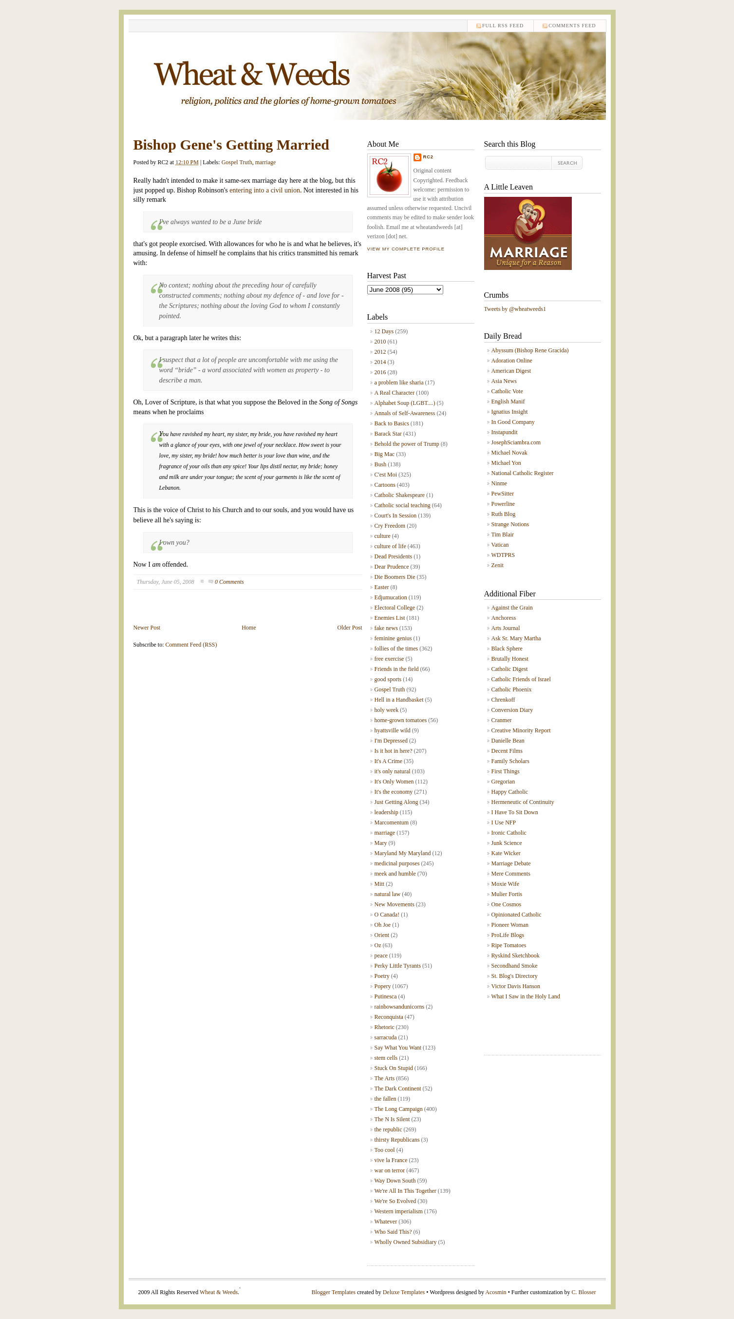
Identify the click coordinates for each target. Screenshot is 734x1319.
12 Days (384, 331)
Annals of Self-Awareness (405, 413)
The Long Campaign (399, 1109)
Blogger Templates (333, 1292)
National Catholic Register (522, 473)
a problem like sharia (399, 382)
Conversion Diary (512, 710)
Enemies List (390, 617)
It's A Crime (389, 761)
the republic (388, 1129)
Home (249, 627)
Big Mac (385, 454)
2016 (380, 372)
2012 (380, 351)
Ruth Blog (503, 514)
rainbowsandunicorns (400, 1006)
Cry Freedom (390, 525)
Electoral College (395, 607)
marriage (265, 162)
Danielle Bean (508, 740)
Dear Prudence (392, 566)
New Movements (394, 904)
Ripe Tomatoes (509, 945)
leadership (386, 812)
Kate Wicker (506, 853)
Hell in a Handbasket (399, 699)
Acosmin (495, 1292)
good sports (388, 679)
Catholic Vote (507, 391)
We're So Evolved (395, 1201)
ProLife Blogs (508, 935)
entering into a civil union (264, 190)
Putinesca (386, 996)
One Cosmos (506, 904)
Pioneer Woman (509, 924)
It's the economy (394, 791)
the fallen (385, 1098)
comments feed (572, 25)
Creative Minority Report (521, 730)
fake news (386, 628)
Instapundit (504, 432)
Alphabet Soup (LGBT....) (405, 403)
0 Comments (229, 581)
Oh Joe (383, 924)
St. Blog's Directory (514, 976)
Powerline (503, 503)
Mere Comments (510, 873)
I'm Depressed (391, 740)
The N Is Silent (392, 1119)
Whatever (386, 1221)
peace (381, 955)
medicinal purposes (397, 863)
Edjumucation (391, 597)
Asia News (504, 381)
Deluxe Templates (404, 1292)
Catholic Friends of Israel (521, 679)
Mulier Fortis (507, 894)
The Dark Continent (398, 1088)
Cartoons (385, 484)
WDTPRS (503, 555)
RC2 (428, 156)
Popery (383, 986)
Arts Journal (505, 628)
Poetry (382, 976)
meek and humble (395, 873)
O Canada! (387, 914)
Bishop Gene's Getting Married (231, 144)
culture (383, 536)
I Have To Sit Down (514, 812)
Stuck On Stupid (394, 1068)
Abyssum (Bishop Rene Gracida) (530, 350)
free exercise (389, 658)
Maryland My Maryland (403, 853)
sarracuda (386, 1037)
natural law (388, 894)
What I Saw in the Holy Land (525, 996)
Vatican (500, 544)
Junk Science (506, 843)
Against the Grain (512, 607)
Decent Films (507, 750)
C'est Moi (386, 474)
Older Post (350, 627)
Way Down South (395, 1180)
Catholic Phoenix (511, 689)
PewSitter (502, 493)
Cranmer (501, 720)
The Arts (385, 1078)
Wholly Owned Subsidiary (406, 1242)
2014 (380, 362)
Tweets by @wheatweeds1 (515, 309)
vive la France (391, 1160)
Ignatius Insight (509, 411)
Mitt (380, 883)
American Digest (511, 370)
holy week (387, 710)
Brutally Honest (509, 658)
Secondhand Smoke (514, 965)
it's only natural (393, 771)
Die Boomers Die (395, 576)
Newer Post (147, 627)
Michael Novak (509, 452)
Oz (378, 945)
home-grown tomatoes (401, 720)
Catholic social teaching (403, 505)
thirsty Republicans (397, 1139)
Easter (382, 587)
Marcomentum (392, 822)
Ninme (499, 483)
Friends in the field (397, 669)
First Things (505, 771)
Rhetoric (385, 1027)
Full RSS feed (503, 25)
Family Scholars (510, 761)
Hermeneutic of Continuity (522, 802)
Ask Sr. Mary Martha (516, 638)
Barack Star (388, 433)
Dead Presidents (394, 556)
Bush (381, 464)
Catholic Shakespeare (400, 495)
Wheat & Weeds (219, 1292)
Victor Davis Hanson (516, 986)
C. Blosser (583, 1292)
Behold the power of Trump (407, 443)
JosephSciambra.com (516, 442)
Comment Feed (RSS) (191, 644)
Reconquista (389, 1016)
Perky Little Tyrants (398, 965)
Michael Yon (506, 462)
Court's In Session (396, 515)
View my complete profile (406, 249)
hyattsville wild (393, 730)
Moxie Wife (505, 883)
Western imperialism (399, 1211)
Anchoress (503, 617)
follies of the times (396, 648)
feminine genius (393, 638)
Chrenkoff (503, 699)
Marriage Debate (511, 863)
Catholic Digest (509, 669)
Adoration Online (511, 360)
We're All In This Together (405, 1190)
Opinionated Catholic (516, 914)
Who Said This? (393, 1231)
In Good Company (513, 422)
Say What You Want (398, 1047)
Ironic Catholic (509, 832)
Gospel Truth (237, 162)
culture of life (390, 546)
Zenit (497, 565)
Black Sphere (507, 648)
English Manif (508, 401)
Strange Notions (510, 524)
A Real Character (395, 392)
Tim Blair (502, 534)
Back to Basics (392, 423)
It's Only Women (394, 781)
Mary (381, 843)
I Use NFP (503, 822)
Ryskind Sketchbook (515, 955)
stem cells (386, 1057)
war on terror (390, 1170)
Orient (382, 935)
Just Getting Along (396, 802)
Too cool (385, 1150)
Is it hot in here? (394, 750)
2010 (380, 341)
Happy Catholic (509, 791)
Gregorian (503, 781)
